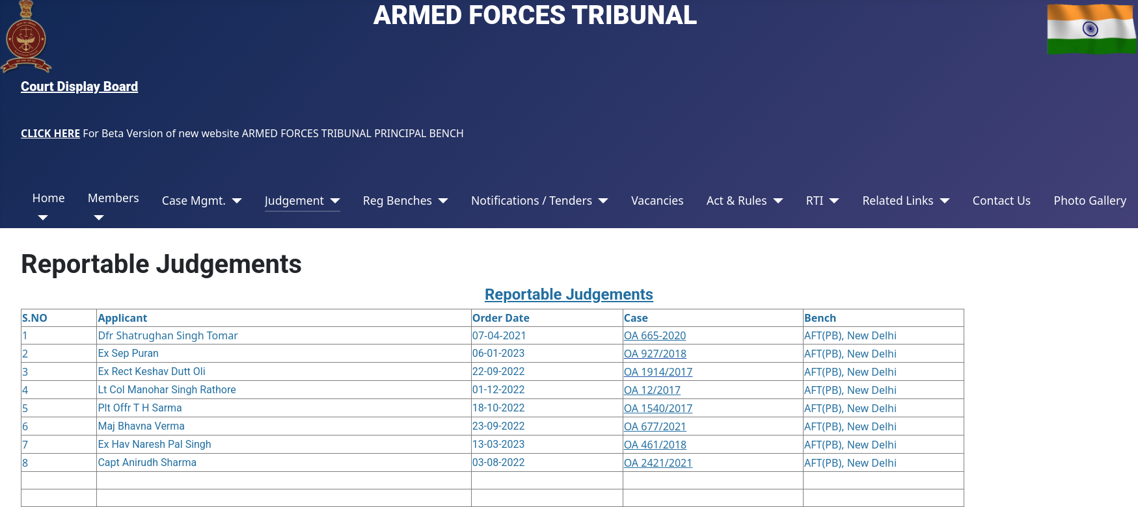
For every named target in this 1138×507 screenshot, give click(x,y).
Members (113, 197)
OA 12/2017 (652, 390)
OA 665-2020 (655, 335)
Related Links (897, 200)
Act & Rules (737, 200)
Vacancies (657, 200)
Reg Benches (397, 200)
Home (49, 197)
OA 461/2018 (655, 444)
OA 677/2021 (655, 426)
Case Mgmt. (194, 200)
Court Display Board (79, 86)
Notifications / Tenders (531, 200)
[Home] (41, 218)
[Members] (96, 218)
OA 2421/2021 (658, 463)
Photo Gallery (1089, 200)
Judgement (294, 200)
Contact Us (1002, 200)
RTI (815, 200)
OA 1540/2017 (658, 408)
